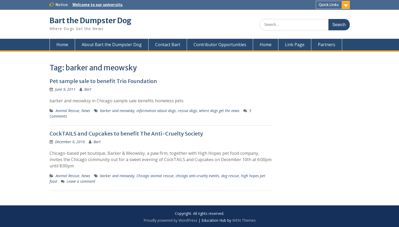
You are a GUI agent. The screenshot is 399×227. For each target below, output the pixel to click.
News (85, 110)
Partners (326, 44)
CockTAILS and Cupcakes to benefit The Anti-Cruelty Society (126, 133)
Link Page (294, 44)
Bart (87, 89)
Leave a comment (81, 181)
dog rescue (230, 175)
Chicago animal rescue (155, 175)
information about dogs (156, 110)
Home (62, 44)
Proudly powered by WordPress (170, 220)
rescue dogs (187, 110)
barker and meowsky (117, 110)
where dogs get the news (219, 110)
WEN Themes (244, 220)
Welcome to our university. (97, 4)
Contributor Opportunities (220, 44)
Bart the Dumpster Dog (90, 20)
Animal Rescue (67, 110)
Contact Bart (167, 44)
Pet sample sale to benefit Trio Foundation (103, 81)
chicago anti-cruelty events (197, 175)
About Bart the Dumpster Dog (112, 44)
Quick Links (329, 4)
